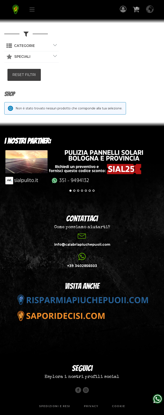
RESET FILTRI (24, 75)
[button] (124, 9)
